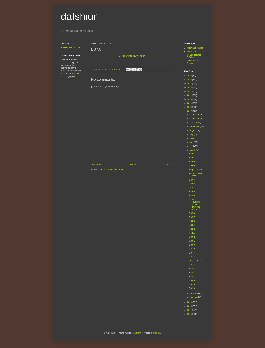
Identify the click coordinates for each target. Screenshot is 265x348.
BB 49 (192, 249)
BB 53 (192, 229)
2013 (189, 314)
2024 (189, 83)
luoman (137, 333)
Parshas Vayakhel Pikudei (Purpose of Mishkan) (195, 204)
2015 (189, 306)
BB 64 (192, 180)
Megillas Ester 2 (196, 260)
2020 (189, 99)
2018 (189, 107)
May (192, 142)
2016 (189, 302)
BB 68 (192, 153)
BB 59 (192, 195)
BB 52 (192, 237)
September (195, 126)
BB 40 (192, 280)
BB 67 (192, 157)
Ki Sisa (192, 233)
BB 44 (192, 268)
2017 (189, 111)
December (195, 114)
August (193, 130)
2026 (189, 75)
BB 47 (192, 253)
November (195, 118)
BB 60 (192, 191)
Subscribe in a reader (70, 47)
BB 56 (192, 221)
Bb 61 (191, 188)
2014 (189, 310)
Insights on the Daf (195, 48)
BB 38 (192, 288)
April (192, 146)
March (193, 150)
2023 (189, 87)
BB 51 (192, 241)
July (192, 134)
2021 (189, 95)
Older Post (168, 165)
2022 (189, 91)
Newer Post (97, 165)
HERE (76, 76)
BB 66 (192, 161)
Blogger (156, 333)
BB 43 (192, 272)
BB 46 (192, 257)
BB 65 (192, 165)
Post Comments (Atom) (114, 170)
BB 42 (192, 276)
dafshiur (79, 16)
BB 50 (192, 245)
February (194, 293)
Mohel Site (191, 51)
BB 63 (192, 184)
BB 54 (192, 225)
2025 (189, 79)
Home (133, 165)
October (193, 122)
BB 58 (192, 213)
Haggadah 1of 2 (196, 169)
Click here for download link (132, 56)
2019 (189, 103)
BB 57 (192, 217)
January (193, 297)
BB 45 (192, 264)
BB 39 (192, 284)
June (192, 138)
